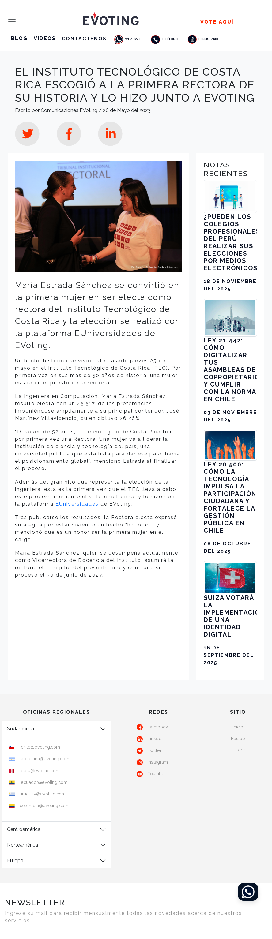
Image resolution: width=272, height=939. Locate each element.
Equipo (238, 738)
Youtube (156, 773)
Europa (15, 860)
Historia (238, 749)
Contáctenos (84, 38)
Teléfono (164, 39)
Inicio (238, 726)
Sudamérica (20, 728)
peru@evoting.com (40, 770)
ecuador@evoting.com (43, 782)
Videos (45, 38)
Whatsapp (127, 39)
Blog (19, 38)
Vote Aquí (217, 22)
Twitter (154, 750)
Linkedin (156, 738)
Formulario (202, 39)
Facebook (158, 726)
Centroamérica (23, 829)
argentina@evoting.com (44, 758)
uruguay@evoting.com (43, 793)
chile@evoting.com (40, 747)
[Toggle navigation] (10, 22)
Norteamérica (22, 845)
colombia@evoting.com (44, 805)
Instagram (158, 762)
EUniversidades (77, 504)
